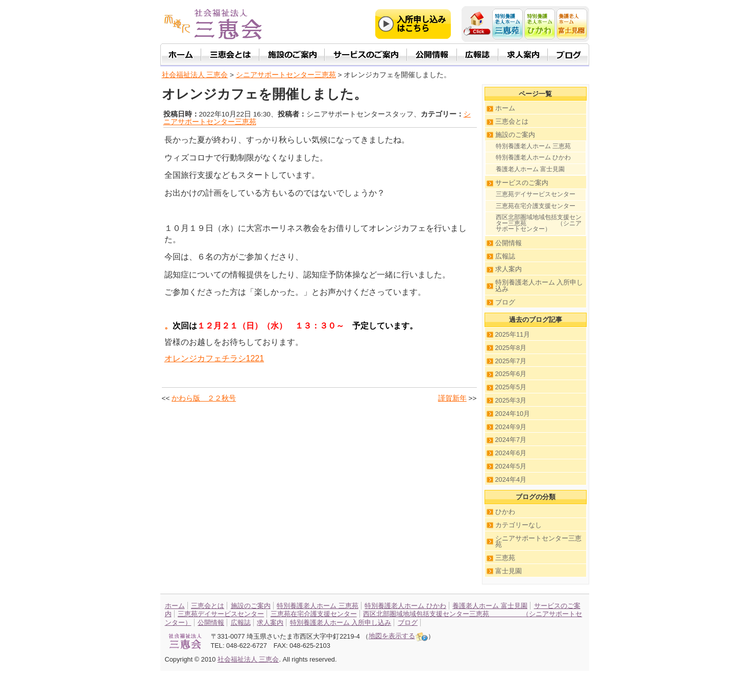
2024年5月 (511, 466)
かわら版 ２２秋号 (204, 398)
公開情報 (508, 243)
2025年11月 (512, 334)
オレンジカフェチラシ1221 (214, 358)
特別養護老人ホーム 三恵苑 (533, 146)
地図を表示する (398, 636)
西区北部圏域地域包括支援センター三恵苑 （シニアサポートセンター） (539, 223)
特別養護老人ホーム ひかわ (533, 157)
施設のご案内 (515, 134)
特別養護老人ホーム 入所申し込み (539, 285)
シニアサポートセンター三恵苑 (538, 541)
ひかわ (505, 511)
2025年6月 (511, 374)
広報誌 (505, 256)
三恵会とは (511, 121)
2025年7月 (511, 361)
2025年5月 (511, 387)
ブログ (505, 302)
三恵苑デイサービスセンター (535, 194)
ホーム (505, 108)
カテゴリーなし (518, 525)
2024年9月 (511, 427)
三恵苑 (505, 557)
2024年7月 (511, 439)
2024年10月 (512, 413)
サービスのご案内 (521, 182)
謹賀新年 (452, 398)
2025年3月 (511, 400)
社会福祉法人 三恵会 (195, 75)
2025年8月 (511, 347)
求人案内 (508, 269)
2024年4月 (511, 479)
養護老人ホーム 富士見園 (530, 169)
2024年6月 (511, 453)
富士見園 (508, 571)
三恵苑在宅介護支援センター (535, 206)
